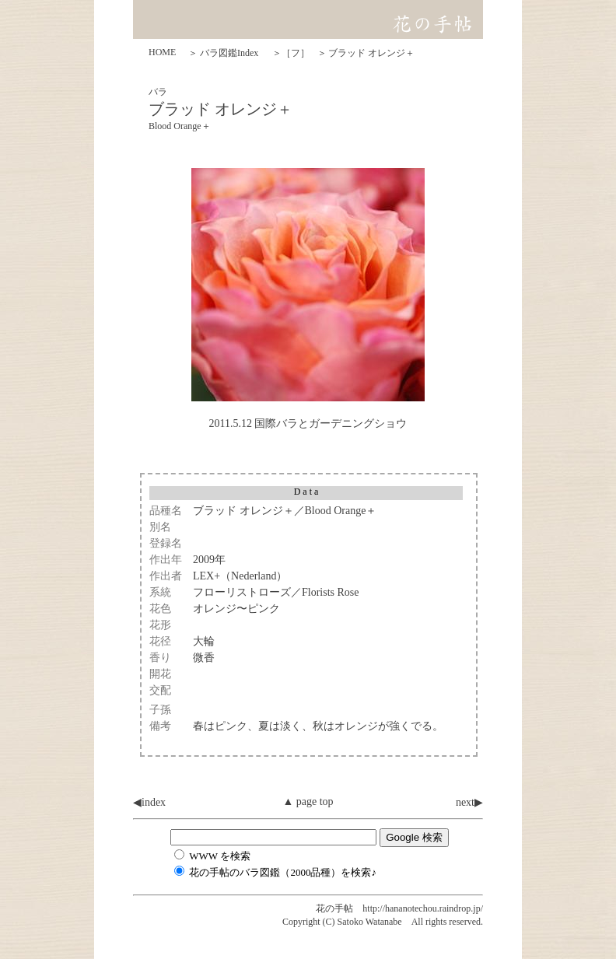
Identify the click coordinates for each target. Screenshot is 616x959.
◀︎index (149, 802)
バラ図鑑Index (229, 52)
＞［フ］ (291, 52)
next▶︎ (469, 802)
